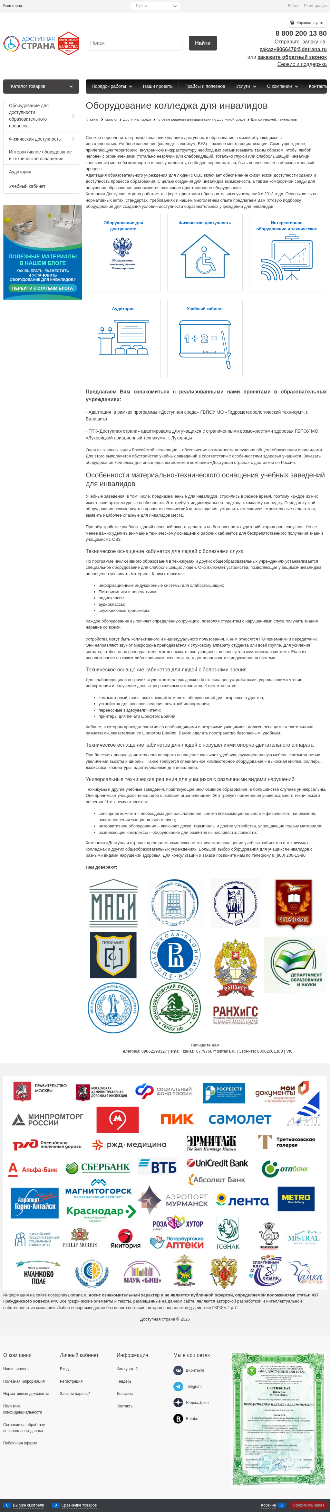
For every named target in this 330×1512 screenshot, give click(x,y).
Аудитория (123, 308)
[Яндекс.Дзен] (178, 1402)
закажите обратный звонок (292, 57)
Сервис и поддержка (302, 64)
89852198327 (154, 1051)
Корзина (268, 1505)
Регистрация (315, 6)
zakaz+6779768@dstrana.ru (209, 1051)
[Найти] (203, 43)
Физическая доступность (205, 222)
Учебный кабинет (205, 308)
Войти (293, 6)
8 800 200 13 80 (301, 33)
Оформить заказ (308, 1505)
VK (289, 1051)
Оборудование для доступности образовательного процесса (123, 229)
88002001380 (270, 1051)
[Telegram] (178, 1386)
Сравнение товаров (79, 1505)
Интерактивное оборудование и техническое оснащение (287, 229)
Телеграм (130, 1051)
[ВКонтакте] (178, 1370)
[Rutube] (178, 1419)
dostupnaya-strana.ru (68, 1295)
